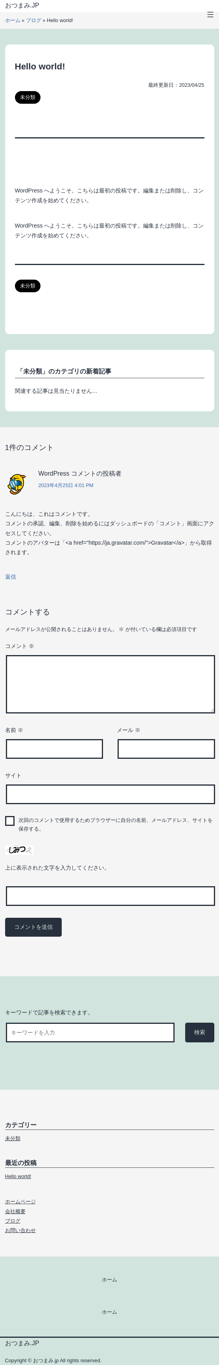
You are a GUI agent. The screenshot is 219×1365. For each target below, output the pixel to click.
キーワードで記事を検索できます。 (49, 1012)
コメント (19, 646)
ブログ (33, 20)
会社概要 (15, 1211)
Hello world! (18, 1176)
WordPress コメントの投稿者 (80, 473)
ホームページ (20, 1201)
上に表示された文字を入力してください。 (57, 868)
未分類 (27, 97)
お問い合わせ (20, 1230)
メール (128, 730)
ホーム (12, 20)
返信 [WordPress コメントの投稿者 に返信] (10, 576)
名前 (14, 730)
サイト (13, 775)
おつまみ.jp (22, 5)
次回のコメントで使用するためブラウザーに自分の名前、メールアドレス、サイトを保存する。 (115, 824)
